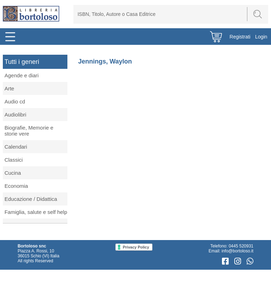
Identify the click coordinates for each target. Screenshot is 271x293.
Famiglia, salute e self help (36, 212)
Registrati (240, 37)
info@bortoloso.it (237, 251)
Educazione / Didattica (31, 199)
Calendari (16, 147)
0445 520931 (241, 246)
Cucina (13, 173)
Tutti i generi (22, 61)
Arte (9, 88)
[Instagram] (238, 261)
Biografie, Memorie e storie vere (29, 131)
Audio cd (15, 101)
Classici (14, 160)
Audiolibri (15, 115)
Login (261, 37)
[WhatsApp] (250, 261)
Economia (16, 186)
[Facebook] (226, 261)
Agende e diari (22, 75)
